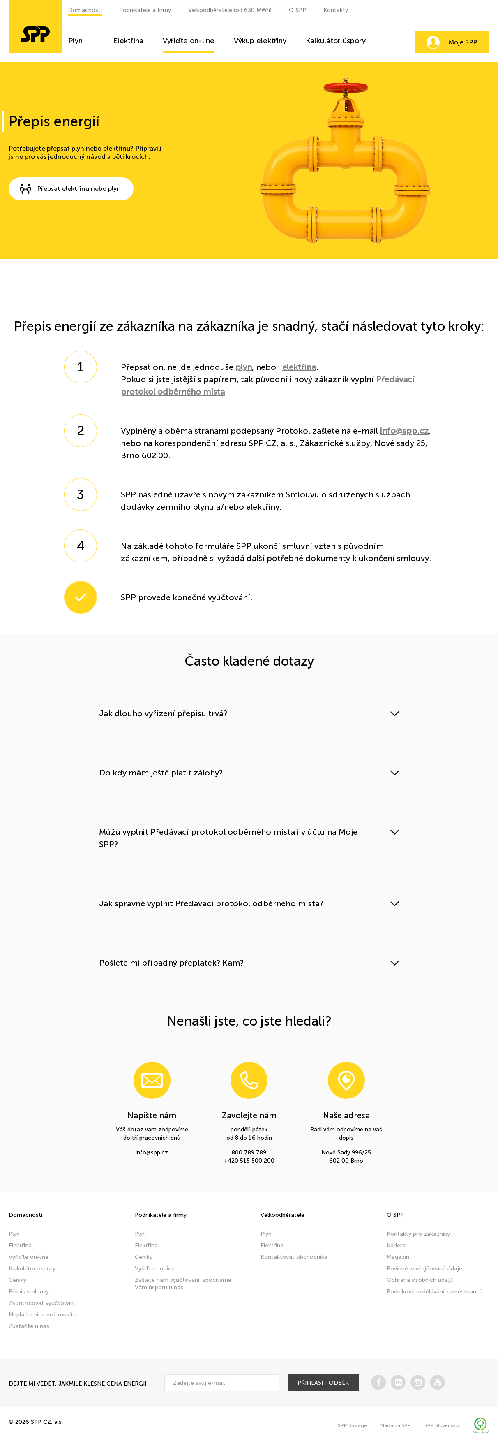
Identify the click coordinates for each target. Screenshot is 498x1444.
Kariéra (396, 1245)
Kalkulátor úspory (336, 41)
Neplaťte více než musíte (42, 1314)
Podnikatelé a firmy (145, 10)
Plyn (75, 41)
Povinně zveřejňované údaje (424, 1268)
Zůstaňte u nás (29, 1326)
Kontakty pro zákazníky (418, 1233)
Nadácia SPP (395, 1425)
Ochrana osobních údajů (420, 1280)
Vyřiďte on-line (188, 41)
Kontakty (335, 10)
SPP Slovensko (441, 1425)
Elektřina (128, 41)
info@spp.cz (404, 431)
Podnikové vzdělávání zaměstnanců (435, 1291)
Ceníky (17, 1280)
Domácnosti (85, 10)
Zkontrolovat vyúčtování (42, 1303)
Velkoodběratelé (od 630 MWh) (230, 10)
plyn (243, 367)
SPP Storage (352, 1425)
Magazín (398, 1257)
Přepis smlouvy (29, 1291)
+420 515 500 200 (249, 1160)
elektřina (299, 367)
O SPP (297, 10)
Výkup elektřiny (260, 41)
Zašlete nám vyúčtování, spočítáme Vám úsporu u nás (183, 1284)
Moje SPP (463, 42)
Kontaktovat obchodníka (294, 1257)
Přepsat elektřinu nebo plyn (67, 188)
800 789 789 (249, 1152)
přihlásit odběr (323, 1382)
